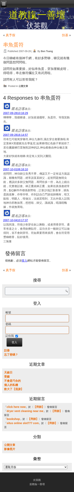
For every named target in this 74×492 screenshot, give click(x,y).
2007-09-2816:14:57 (15, 134)
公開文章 (23, 86)
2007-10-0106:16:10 (15, 169)
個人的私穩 (11, 384)
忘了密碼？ (11, 354)
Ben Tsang (47, 51)
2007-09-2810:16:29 (15, 113)
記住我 (10, 335)
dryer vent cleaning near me (25, 411)
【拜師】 (38, 406)
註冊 (7, 350)
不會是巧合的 (12, 380)
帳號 (8, 312)
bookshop (13, 419)
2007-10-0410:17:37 (15, 220)
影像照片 (9, 449)
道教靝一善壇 (37, 15)
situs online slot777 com (23, 423)
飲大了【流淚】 (13, 389)
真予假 (10, 35)
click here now (16, 406)
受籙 (7, 376)
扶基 (65, 35)
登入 (24, 260)
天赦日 (8, 372)
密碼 (8, 324)
